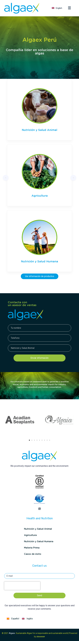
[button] (29, 440)
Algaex (12, 633)
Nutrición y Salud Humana (39, 261)
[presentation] (22, 586)
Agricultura (39, 195)
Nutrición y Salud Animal (39, 130)
